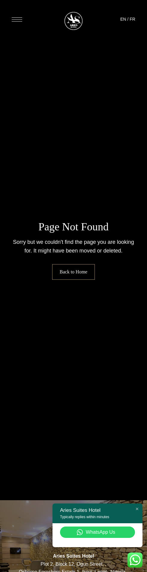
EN (123, 19)
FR (132, 19)
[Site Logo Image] (73, 21)
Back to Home (73, 271)
